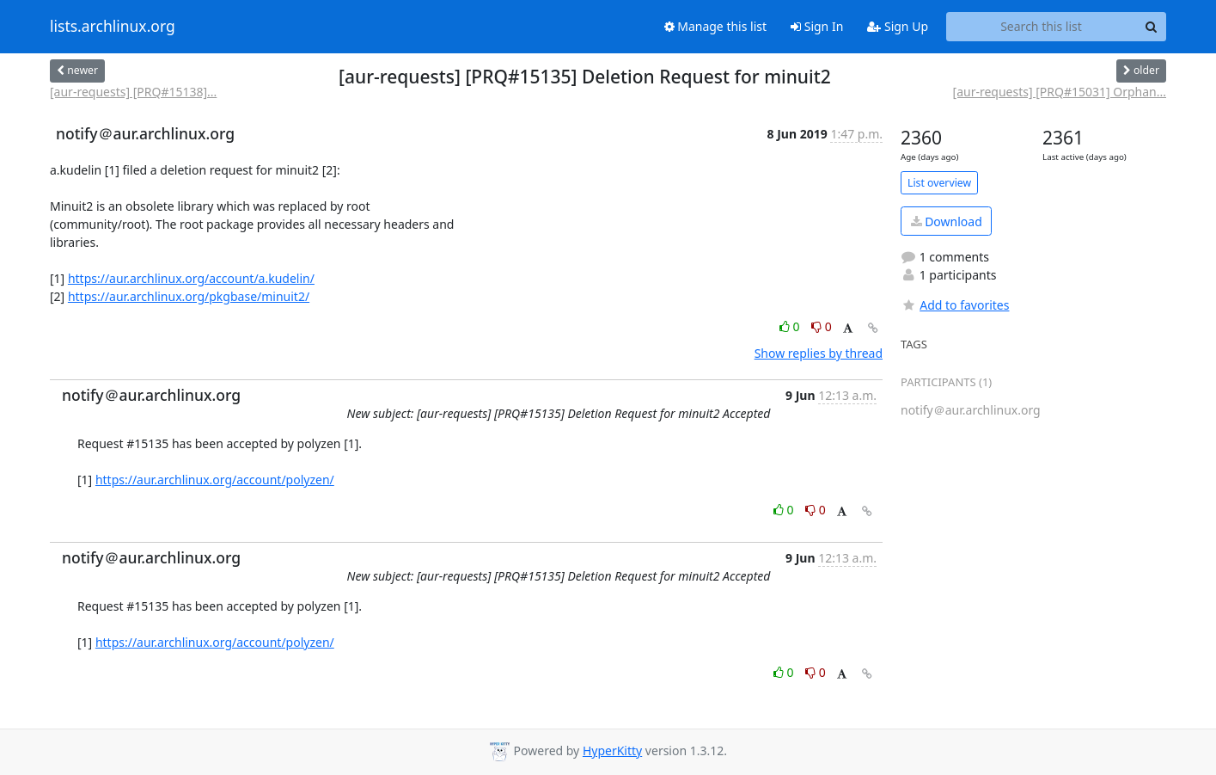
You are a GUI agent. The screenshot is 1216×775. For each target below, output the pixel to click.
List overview (939, 182)
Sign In (817, 26)
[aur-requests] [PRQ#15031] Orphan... (1059, 91)
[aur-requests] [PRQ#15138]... (133, 91)
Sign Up (897, 26)
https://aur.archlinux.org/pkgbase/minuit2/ (188, 296)
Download (946, 221)
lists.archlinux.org (112, 26)
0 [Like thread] (791, 326)
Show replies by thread (819, 353)
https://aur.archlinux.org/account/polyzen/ (214, 479)
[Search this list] (1041, 26)
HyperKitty (612, 750)
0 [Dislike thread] (821, 326)
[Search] (1150, 26)
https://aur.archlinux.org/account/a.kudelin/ (191, 278)
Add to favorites (955, 305)
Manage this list (715, 26)
